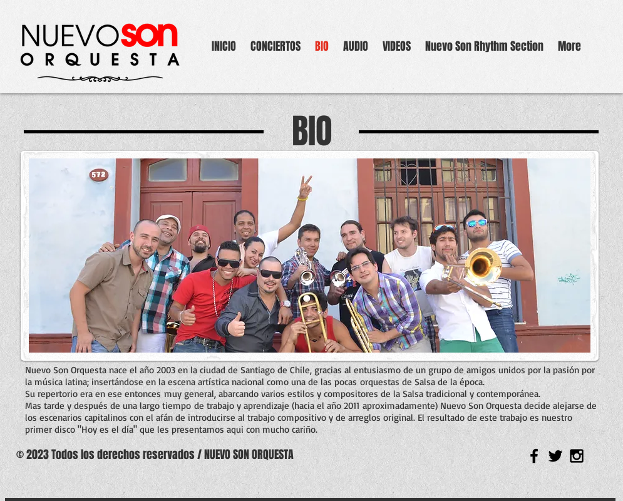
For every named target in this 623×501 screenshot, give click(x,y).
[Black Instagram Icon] (576, 456)
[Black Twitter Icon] (555, 456)
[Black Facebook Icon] (534, 456)
